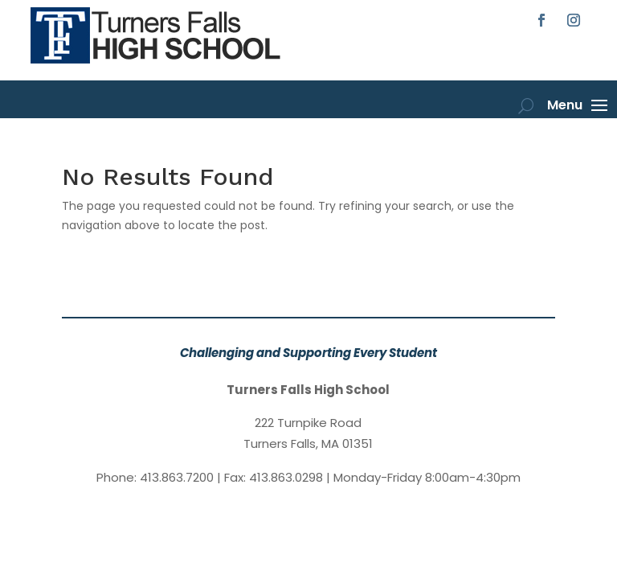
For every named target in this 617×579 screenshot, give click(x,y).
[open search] (525, 105)
